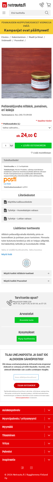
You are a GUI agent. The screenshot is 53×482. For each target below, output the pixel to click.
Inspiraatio (8, 460)
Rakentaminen (19, 37)
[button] (26, 128)
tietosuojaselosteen (22, 398)
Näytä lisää (6, 254)
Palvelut (7, 451)
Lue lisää (7, 184)
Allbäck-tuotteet (19, 273)
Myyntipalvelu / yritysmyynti (19, 418)
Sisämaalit (6, 40)
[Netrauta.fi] (13, 4)
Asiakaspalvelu (11, 410)
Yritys (5, 443)
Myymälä (7, 427)
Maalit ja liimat (36, 37)
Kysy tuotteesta (26, 338)
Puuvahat (19, 40)
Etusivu (5, 37)
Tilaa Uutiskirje (26, 385)
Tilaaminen (8, 435)
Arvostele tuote (26, 320)
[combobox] (30, 13)
